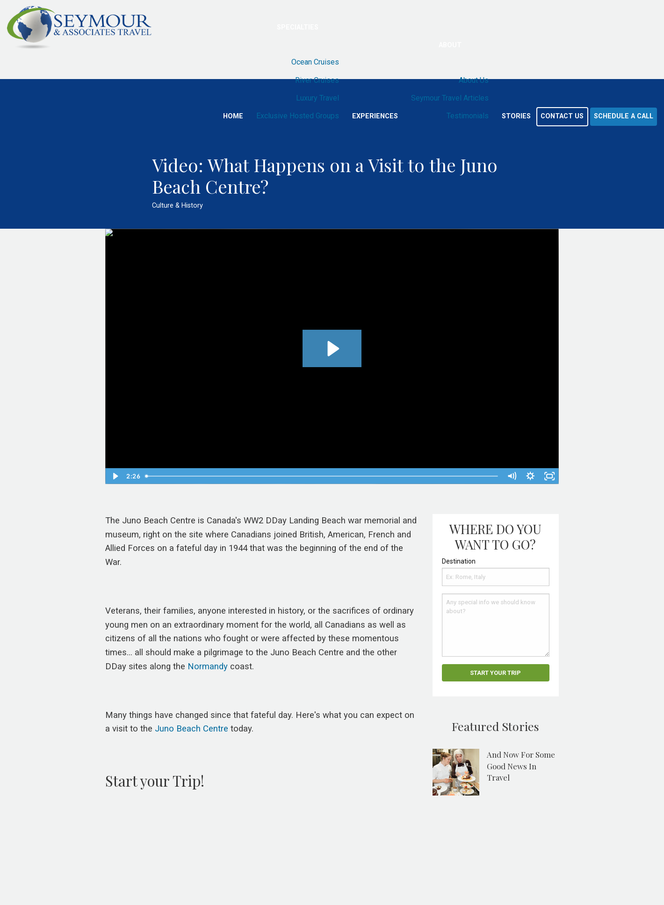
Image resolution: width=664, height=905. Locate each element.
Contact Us (562, 116)
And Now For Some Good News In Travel (521, 765)
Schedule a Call (623, 116)
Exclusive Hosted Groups (297, 115)
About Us (474, 80)
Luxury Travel (317, 98)
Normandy (208, 666)
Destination (459, 561)
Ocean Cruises (315, 62)
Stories (516, 116)
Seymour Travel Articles (450, 98)
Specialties (297, 27)
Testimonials (468, 115)
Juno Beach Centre (191, 729)
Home (233, 116)
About (450, 45)
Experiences (375, 116)
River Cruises (317, 80)
